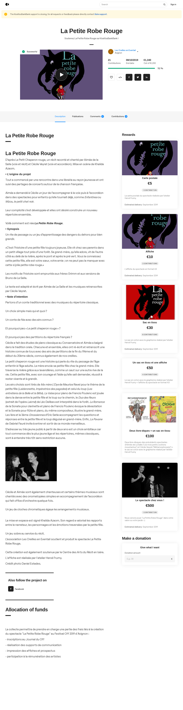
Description (60, 116)
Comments (97, 116)
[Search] (133, 4)
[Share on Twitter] (137, 77)
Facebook (16, 589)
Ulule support (100, 14)
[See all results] (164, 4)
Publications (77, 116)
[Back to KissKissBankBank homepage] (5, 4)
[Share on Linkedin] (146, 77)
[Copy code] (120, 77)
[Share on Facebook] (129, 77)
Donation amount (132, 553)
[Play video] (61, 75)
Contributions (119, 116)
